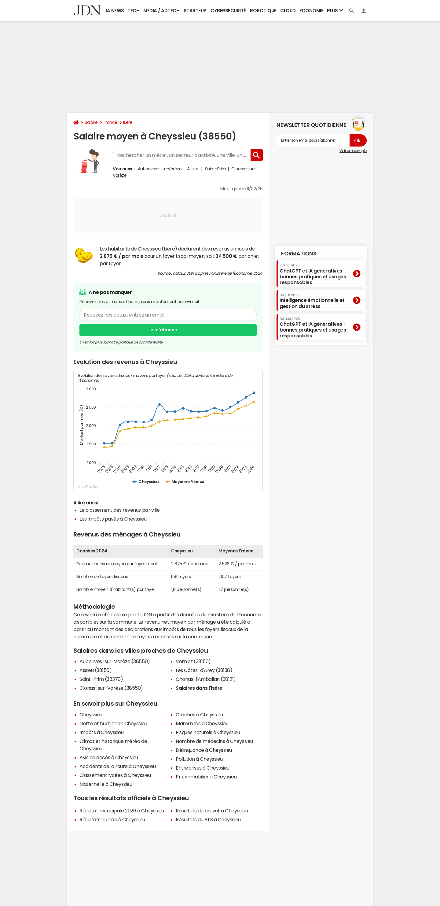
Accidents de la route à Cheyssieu (117, 766)
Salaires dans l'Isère (199, 687)
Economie (311, 10)
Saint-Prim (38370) (101, 679)
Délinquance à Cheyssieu (204, 750)
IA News (115, 10)
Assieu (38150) (95, 670)
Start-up (195, 10)
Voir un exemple (353, 151)
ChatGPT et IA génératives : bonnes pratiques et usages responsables (313, 274)
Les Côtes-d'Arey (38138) (204, 670)
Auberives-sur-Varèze (160, 169)
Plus (335, 10)
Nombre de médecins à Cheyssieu (214, 741)
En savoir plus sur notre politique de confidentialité (121, 342)
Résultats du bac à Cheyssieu (112, 819)
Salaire (91, 122)
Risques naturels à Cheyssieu (208, 732)
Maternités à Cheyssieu (202, 723)
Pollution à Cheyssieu (199, 758)
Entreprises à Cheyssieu (202, 767)
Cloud (288, 10)
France (110, 122)
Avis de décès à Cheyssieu (108, 757)
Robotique (263, 10)
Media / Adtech (161, 10)
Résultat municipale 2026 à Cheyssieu (121, 810)
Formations (298, 253)
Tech (133, 10)
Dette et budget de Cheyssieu (113, 723)
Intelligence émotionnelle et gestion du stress (312, 300)
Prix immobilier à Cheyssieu (206, 776)
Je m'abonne (162, 330)
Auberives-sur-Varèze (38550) (114, 661)
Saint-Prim (215, 169)
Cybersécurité (228, 10)
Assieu (193, 169)
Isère (128, 122)
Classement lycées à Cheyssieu (115, 775)
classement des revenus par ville (123, 509)
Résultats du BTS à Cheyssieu (208, 819)
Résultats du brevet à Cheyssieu (212, 810)
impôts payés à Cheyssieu (117, 518)
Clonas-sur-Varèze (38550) (111, 687)
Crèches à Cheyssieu (199, 714)
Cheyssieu (90, 714)
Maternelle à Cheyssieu (105, 784)
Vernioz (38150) (193, 661)
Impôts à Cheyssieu (101, 732)
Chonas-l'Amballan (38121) (206, 679)
